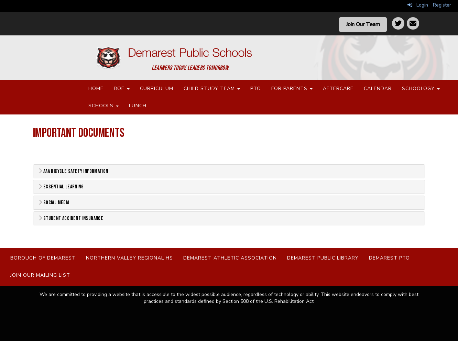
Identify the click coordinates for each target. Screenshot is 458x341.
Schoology (421, 88)
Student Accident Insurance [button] (71, 218)
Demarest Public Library (323, 258)
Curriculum (156, 88)
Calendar (378, 88)
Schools (103, 105)
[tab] (229, 171)
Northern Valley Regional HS (129, 258)
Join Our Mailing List (40, 275)
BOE (122, 88)
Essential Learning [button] (61, 187)
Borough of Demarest (43, 258)
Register (442, 5)
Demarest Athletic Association (230, 258)
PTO (255, 88)
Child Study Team (212, 88)
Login (417, 5)
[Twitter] (398, 23)
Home (95, 88)
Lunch (137, 105)
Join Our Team (363, 24)
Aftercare (338, 88)
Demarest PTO (389, 258)
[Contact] (413, 23)
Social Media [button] (54, 202)
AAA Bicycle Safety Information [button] (73, 171)
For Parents (292, 88)
